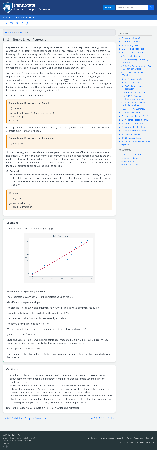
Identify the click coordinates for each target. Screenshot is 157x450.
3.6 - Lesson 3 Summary (134, 108)
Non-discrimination (107, 438)
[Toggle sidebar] (6, 23)
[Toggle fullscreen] (21, 23)
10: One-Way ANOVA (131, 134)
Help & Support (127, 161)
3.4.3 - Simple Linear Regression (133, 87)
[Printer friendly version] (26, 23)
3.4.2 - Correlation (133, 82)
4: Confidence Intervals (132, 112)
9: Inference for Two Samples (135, 130)
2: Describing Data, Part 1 (133, 48)
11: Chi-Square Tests (131, 138)
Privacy (94, 438)
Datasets (124, 154)
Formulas (124, 158)
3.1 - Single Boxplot (132, 56)
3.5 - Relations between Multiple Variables (133, 104)
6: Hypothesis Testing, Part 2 (135, 119)
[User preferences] (16, 23)
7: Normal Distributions (133, 123)
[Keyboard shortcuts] (11, 23)
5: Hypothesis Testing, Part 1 (135, 116)
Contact (136, 158)
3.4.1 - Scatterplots (133, 79)
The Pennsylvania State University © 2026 (137, 442)
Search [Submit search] (152, 7)
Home (9, 32)
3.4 (21, 32)
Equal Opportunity (124, 438)
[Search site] (132, 7)
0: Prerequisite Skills (131, 41)
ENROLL (109, 7)
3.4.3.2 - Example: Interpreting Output (134, 97)
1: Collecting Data (130, 45)
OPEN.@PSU (12, 435)
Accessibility (139, 438)
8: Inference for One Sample (135, 127)
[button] (25, 418)
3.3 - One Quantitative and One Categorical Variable (136, 67)
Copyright (150, 438)
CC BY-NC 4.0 (31, 440)
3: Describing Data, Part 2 (133, 52)
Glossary (137, 154)
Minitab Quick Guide (129, 164)
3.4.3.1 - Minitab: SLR (135, 92)
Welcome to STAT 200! (132, 38)
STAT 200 (8, 17)
